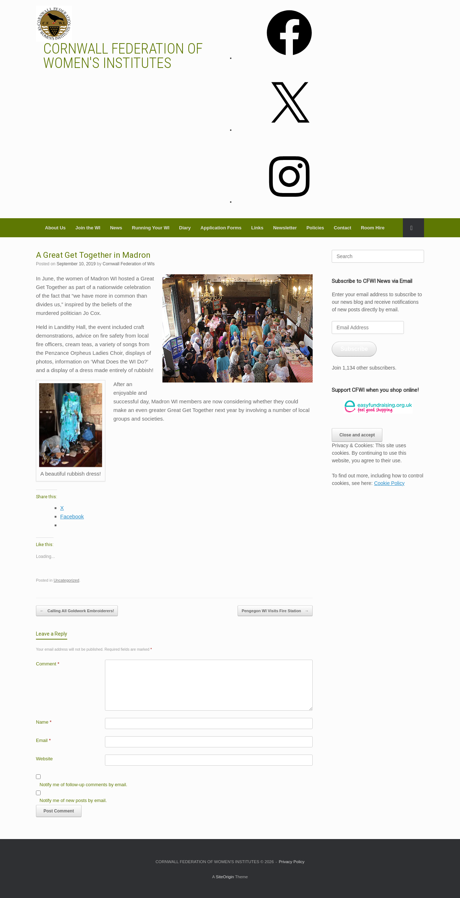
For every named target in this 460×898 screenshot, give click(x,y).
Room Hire (373, 227)
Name (43, 722)
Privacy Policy (292, 862)
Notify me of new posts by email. (73, 800)
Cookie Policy (389, 483)
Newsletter (285, 227)
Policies (315, 227)
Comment (47, 663)
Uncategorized (66, 580)
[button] (413, 227)
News (116, 227)
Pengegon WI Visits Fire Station (275, 611)
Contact (342, 227)
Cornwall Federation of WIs (129, 263)
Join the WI (87, 227)
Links (257, 227)
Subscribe (354, 349)
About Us (55, 227)
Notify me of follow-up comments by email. (83, 784)
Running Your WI (150, 227)
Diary (185, 227)
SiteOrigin (225, 877)
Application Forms (221, 227)
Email (43, 740)
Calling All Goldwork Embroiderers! (77, 611)
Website (44, 758)
